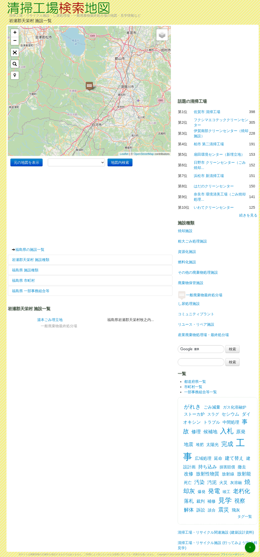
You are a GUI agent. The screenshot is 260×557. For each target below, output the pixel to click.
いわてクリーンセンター (214, 207)
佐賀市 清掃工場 (207, 112)
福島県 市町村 (23, 280)
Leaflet (124, 153)
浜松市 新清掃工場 (209, 176)
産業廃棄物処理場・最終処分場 (203, 335)
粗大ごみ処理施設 (192, 241)
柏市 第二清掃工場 (209, 144)
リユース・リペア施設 (196, 324)
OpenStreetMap (144, 153)
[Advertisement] (90, 206)
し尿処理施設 (189, 304)
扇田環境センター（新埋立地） (219, 154)
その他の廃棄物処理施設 (198, 272)
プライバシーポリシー (232, 554)
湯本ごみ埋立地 (50, 320)
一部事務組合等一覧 (200, 392)
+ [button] (15, 33)
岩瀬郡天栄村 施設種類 (30, 260)
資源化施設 (187, 252)
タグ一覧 (244, 516)
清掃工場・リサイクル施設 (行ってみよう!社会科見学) (217, 544)
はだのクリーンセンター (214, 186)
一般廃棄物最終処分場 (200, 295)
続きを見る (248, 215)
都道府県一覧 (195, 381)
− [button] (15, 41)
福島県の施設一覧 (29, 249)
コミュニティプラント (196, 314)
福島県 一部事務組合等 (30, 291)
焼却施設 (185, 231)
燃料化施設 (187, 262)
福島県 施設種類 (25, 270)
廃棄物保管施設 (190, 283)
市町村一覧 (193, 387)
